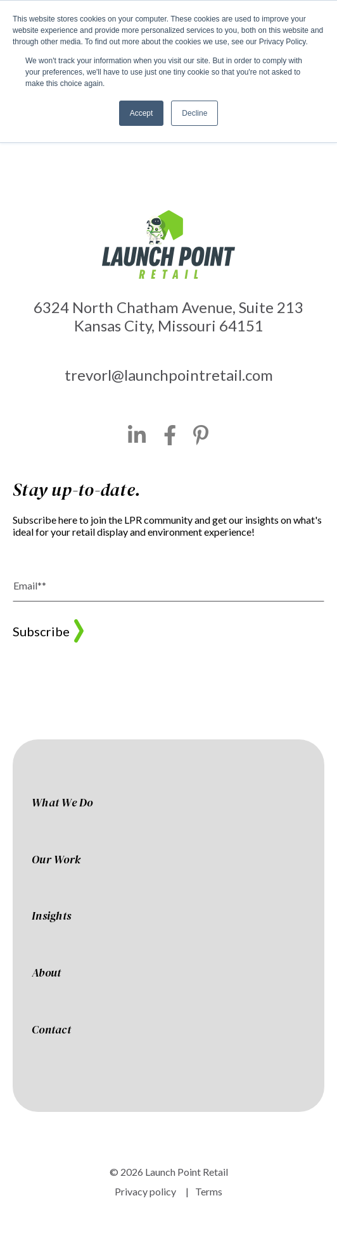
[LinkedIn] (137, 435)
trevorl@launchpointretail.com (169, 375)
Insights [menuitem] (51, 916)
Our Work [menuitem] (56, 860)
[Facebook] (170, 435)
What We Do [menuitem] (62, 803)
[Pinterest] (201, 435)
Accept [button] (141, 113)
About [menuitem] (46, 973)
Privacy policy (145, 1191)
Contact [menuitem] (51, 1030)
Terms (208, 1191)
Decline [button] (194, 113)
